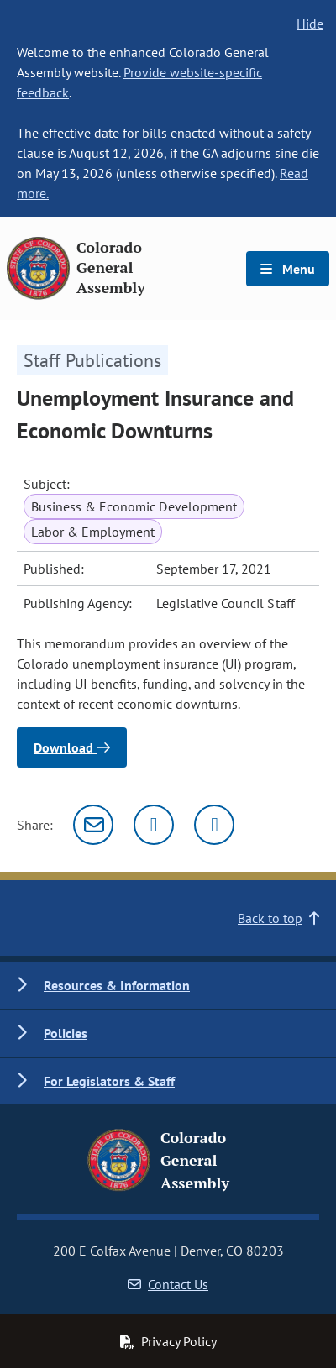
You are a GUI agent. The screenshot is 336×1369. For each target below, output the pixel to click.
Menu (287, 268)
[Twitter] (154, 825)
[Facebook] (214, 825)
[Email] (93, 825)
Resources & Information (117, 985)
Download (72, 747)
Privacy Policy (168, 1341)
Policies (65, 1033)
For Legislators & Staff (109, 1081)
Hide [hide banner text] (310, 23)
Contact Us (168, 1284)
